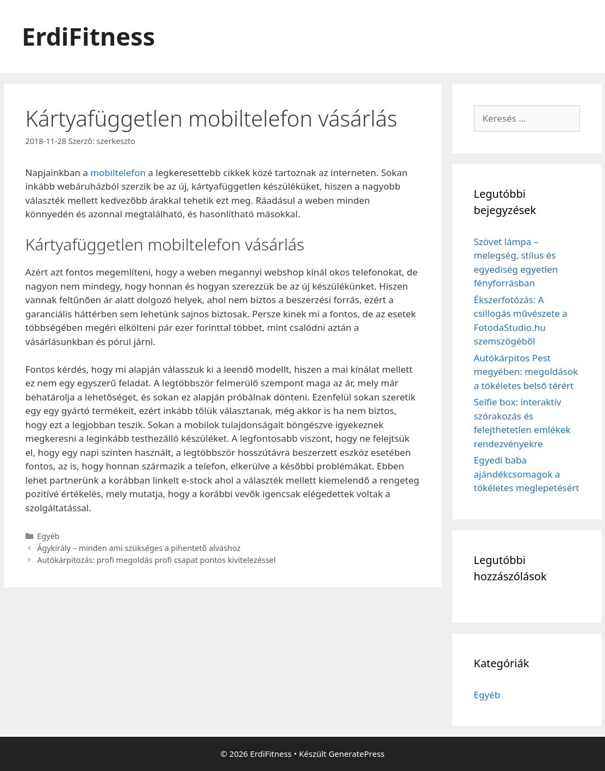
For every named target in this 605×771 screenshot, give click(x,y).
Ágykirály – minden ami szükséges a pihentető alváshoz (138, 548)
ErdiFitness (88, 36)
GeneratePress (356, 753)
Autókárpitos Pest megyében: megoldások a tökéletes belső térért (526, 372)
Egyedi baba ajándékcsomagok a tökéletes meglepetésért (526, 474)
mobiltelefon (118, 172)
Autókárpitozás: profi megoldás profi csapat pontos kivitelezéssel (156, 560)
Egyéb (48, 536)
